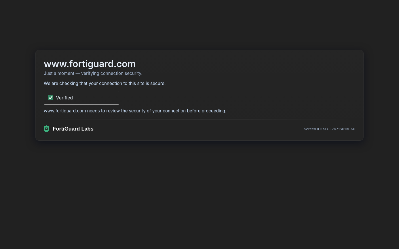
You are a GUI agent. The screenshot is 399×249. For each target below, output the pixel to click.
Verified (64, 98)
